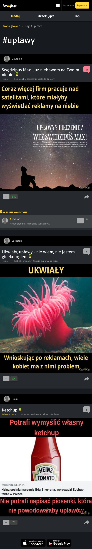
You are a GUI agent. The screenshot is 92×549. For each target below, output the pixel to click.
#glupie (36, 261)
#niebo (22, 79)
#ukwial (54, 261)
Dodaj (15, 16)
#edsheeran (36, 414)
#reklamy (27, 261)
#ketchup (25, 414)
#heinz (46, 414)
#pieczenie (32, 79)
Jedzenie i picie (9, 414)
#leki (16, 79)
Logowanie (68, 5)
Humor (5, 79)
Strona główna (11, 26)
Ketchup (11, 410)
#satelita (42, 79)
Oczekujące (46, 16)
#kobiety (18, 261)
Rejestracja (82, 5)
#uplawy (51, 79)
